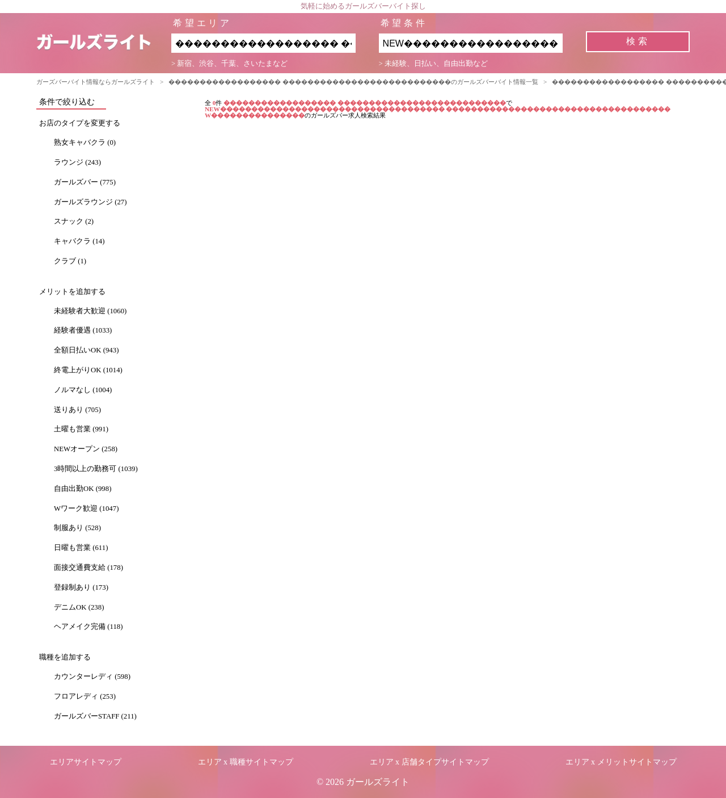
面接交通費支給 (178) (88, 568)
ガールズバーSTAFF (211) (95, 716)
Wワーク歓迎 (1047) (86, 509)
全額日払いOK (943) (86, 350)
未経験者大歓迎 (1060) (90, 311)
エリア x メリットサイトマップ (621, 762)
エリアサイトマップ (85, 762)
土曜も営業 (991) (81, 429)
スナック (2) (74, 221)
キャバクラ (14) (79, 241)
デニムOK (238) (79, 607)
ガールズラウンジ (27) (90, 202)
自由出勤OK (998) (82, 489)
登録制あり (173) (81, 587)
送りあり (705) (77, 410)
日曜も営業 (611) (81, 548)
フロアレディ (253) (85, 696)
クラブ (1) (70, 261)
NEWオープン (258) (85, 449)
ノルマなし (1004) (83, 390)
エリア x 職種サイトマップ (245, 762)
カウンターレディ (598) (92, 677)
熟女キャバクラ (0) (85, 142)
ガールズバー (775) (85, 182)
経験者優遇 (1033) (83, 330)
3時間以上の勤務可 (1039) (96, 469)
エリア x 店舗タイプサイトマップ (429, 762)
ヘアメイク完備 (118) (88, 627)
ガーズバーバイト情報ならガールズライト (95, 81)
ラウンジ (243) (77, 162)
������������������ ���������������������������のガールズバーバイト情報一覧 (353, 81)
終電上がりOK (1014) (88, 370)
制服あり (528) (77, 528)
